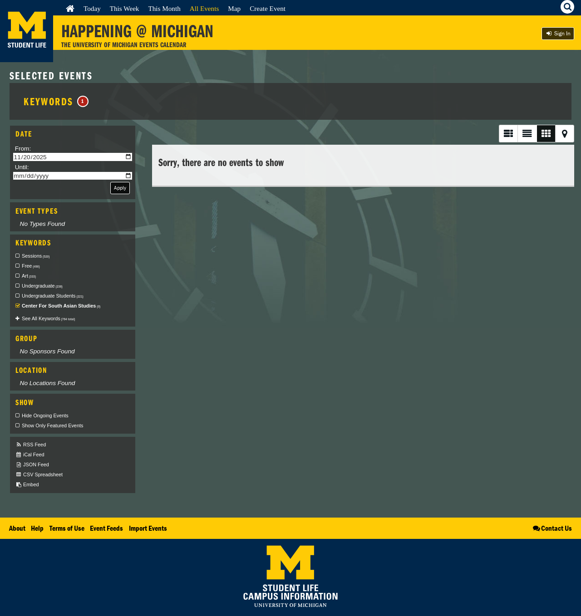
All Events (204, 8)
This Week (124, 8)
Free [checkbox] (31, 266)
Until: (22, 167)
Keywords (56, 101)
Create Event (268, 8)
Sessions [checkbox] (35, 256)
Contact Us (552, 528)
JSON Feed (32, 465)
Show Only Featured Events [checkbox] (52, 425)
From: (23, 148)
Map (234, 8)
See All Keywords (48, 318)
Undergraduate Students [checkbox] (53, 295)
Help (37, 528)
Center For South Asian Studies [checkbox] (61, 305)
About (17, 528)
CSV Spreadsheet (39, 475)
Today (92, 8)
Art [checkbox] (29, 276)
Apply (120, 187)
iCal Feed (29, 455)
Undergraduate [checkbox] (42, 285)
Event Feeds (106, 528)
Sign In (558, 33)
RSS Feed (30, 445)
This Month (164, 8)
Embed (27, 485)
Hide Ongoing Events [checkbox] (45, 415)
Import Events (148, 528)
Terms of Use (66, 528)
